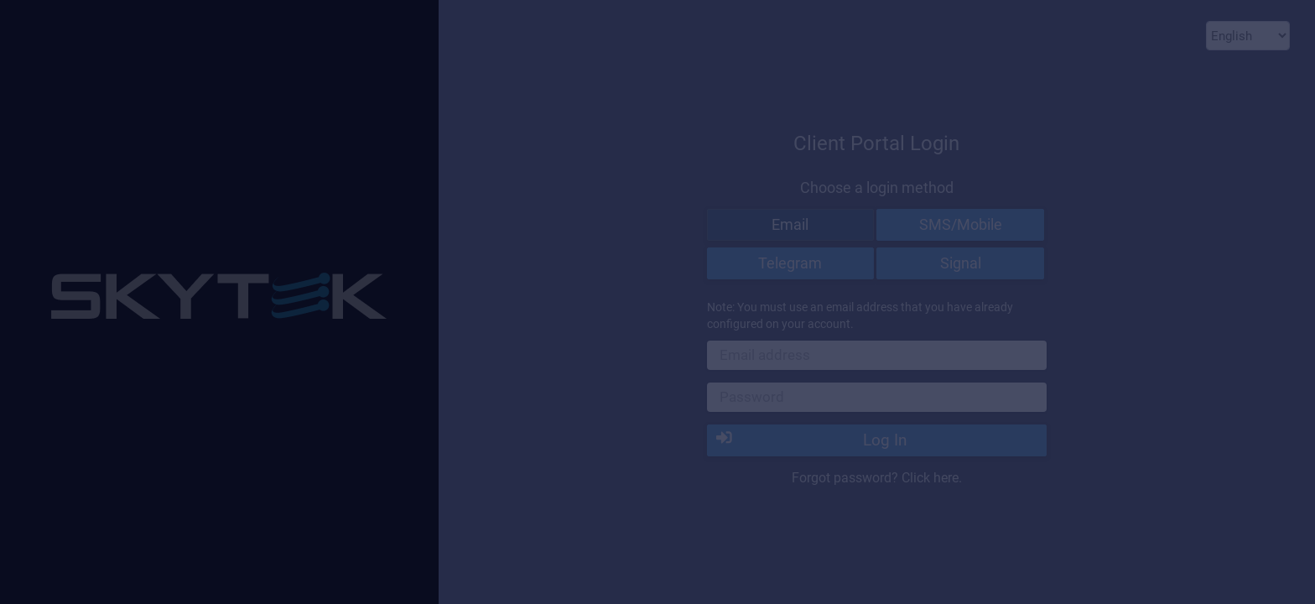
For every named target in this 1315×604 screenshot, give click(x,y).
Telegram (790, 263)
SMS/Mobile (960, 224)
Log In (811, 440)
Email (790, 224)
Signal (960, 263)
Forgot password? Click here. (877, 478)
